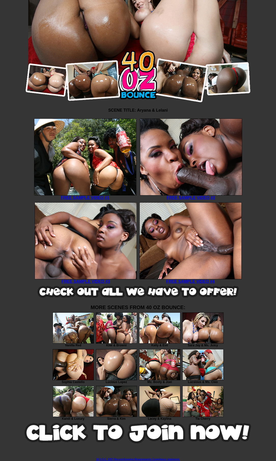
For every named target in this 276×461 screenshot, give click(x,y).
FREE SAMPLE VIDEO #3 (86, 280)
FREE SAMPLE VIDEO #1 (85, 196)
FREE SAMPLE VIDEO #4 (190, 280)
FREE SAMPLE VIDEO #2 (191, 196)
